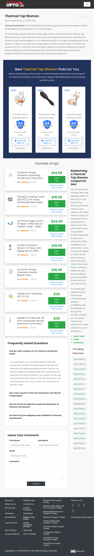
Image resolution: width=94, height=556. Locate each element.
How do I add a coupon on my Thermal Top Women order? (33, 352)
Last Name (43, 440)
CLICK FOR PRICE (20, 141)
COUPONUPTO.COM (25, 550)
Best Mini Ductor (80, 448)
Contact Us (28, 504)
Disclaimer (28, 513)
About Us (9, 500)
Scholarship (10, 517)
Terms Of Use (11, 522)
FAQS (76, 339)
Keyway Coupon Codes (54, 517)
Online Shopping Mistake (27, 524)
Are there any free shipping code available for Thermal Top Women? (35, 417)
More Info (56, 179)
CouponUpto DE (12, 534)
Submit (36, 483)
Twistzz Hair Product (82, 369)
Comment (14, 461)
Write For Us (10, 504)
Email (12, 451)
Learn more (79, 336)
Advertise (9, 513)
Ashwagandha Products (83, 404)
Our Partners (11, 530)
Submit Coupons (27, 508)
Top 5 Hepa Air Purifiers (83, 418)
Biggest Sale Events (29, 518)
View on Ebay (56, 187)
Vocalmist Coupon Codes (52, 544)
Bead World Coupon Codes (52, 501)
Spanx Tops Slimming (82, 364)
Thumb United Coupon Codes (53, 527)
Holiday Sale (29, 500)
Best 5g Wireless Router (83, 438)
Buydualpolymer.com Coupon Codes (53, 512)
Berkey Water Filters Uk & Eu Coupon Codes (53, 507)
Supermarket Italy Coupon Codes (51, 522)
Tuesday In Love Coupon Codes (50, 538)
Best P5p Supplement (82, 379)
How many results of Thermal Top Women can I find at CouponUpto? (35, 394)
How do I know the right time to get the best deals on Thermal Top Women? (34, 405)
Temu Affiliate (29, 534)
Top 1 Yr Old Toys (80, 428)
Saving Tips (10, 507)
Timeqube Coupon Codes (52, 533)
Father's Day (76, 264)
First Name (14, 440)
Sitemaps (27, 530)
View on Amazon (57, 185)
